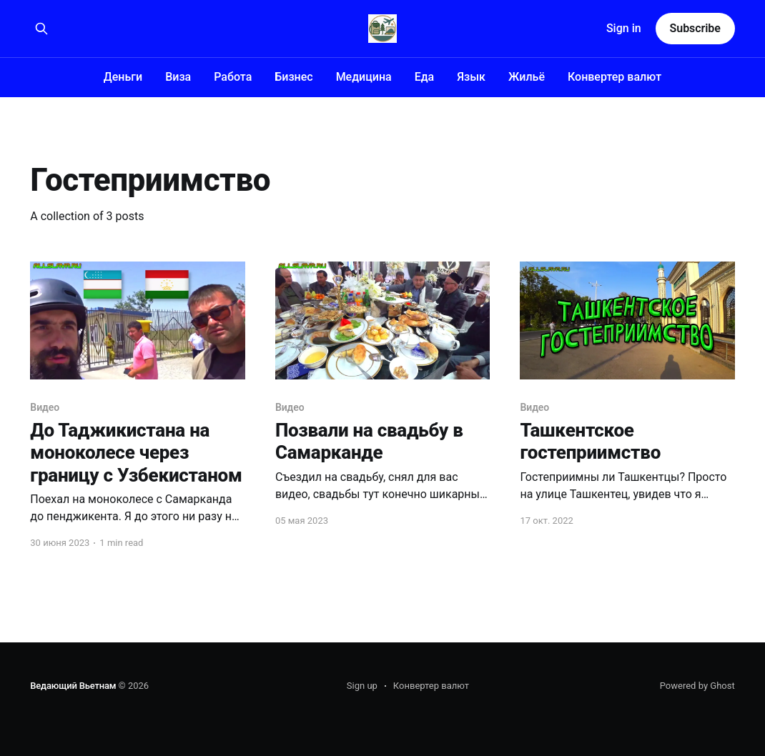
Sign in (623, 28)
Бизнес (293, 77)
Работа (233, 77)
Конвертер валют (614, 77)
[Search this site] (41, 28)
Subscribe (695, 28)
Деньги (123, 77)
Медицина (364, 77)
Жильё (526, 77)
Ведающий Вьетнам (73, 685)
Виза (178, 77)
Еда (425, 77)
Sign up (362, 685)
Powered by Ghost (697, 685)
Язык (471, 77)
